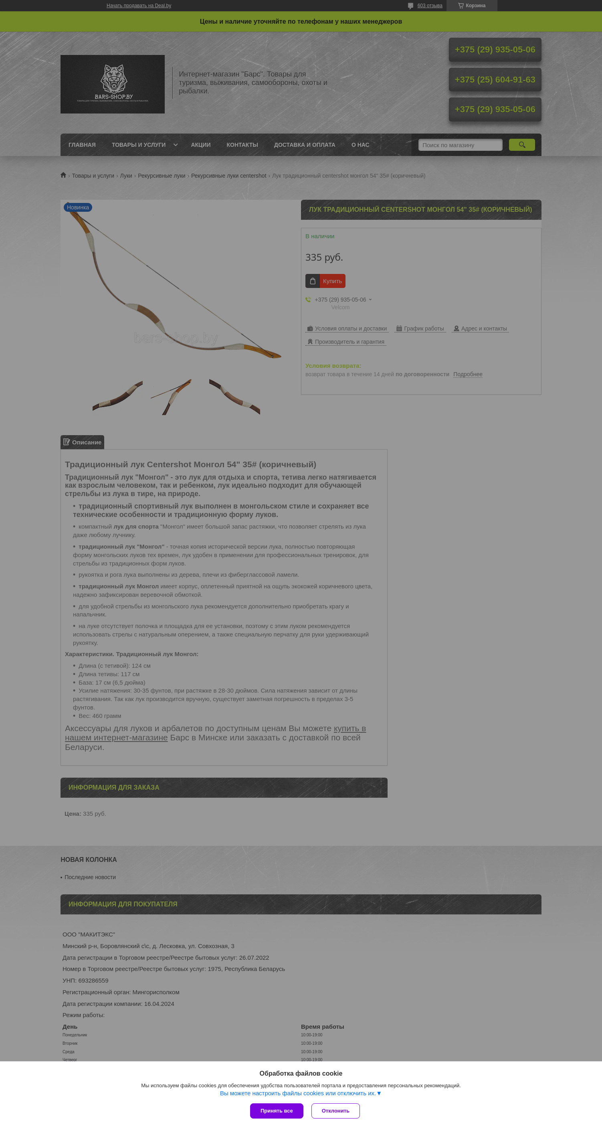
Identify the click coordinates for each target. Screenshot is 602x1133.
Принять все (277, 1111)
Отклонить (335, 1111)
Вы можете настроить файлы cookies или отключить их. (298, 1093)
